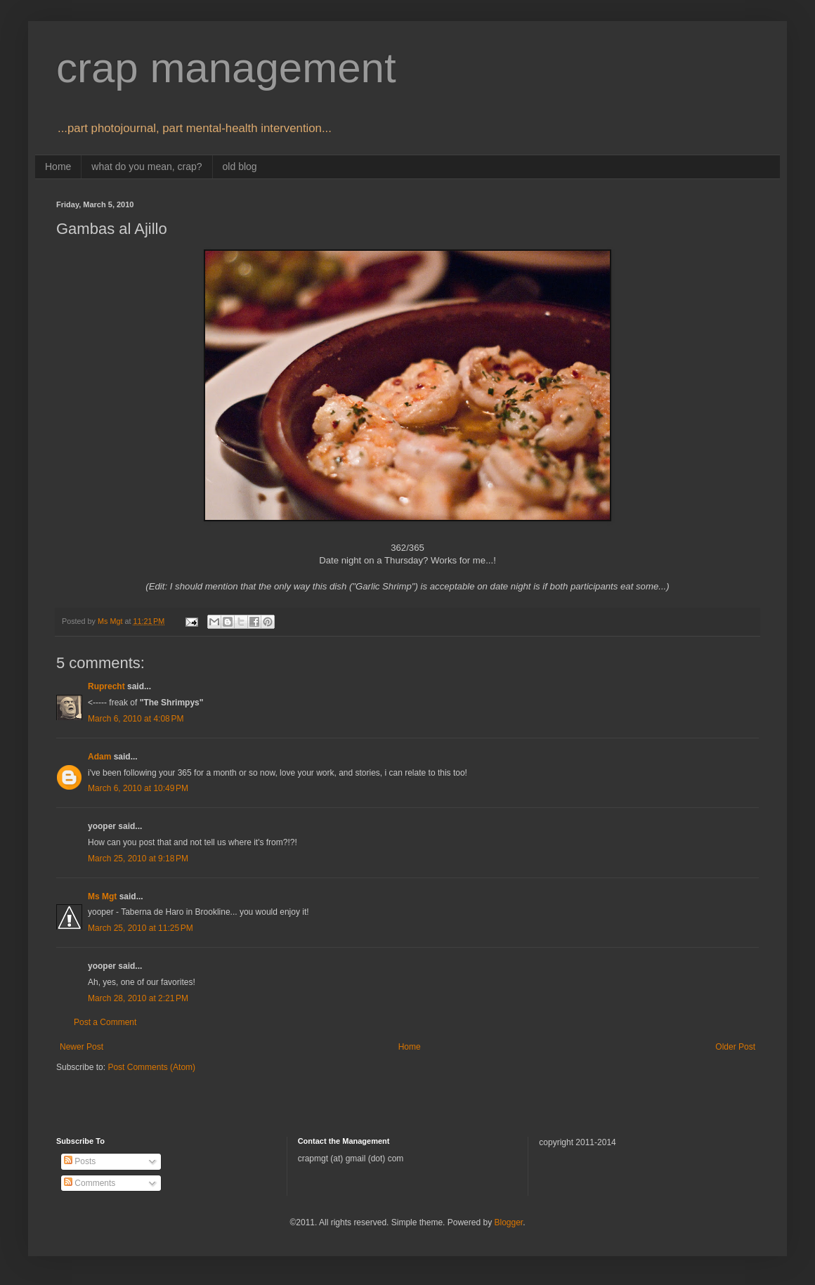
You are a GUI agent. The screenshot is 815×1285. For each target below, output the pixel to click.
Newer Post (81, 1047)
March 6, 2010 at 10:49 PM (138, 788)
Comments (89, 1183)
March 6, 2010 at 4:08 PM (135, 719)
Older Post (735, 1047)
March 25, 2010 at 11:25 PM (140, 928)
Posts (80, 1161)
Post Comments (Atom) (151, 1067)
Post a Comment (105, 1022)
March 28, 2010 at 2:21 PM (138, 998)
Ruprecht (106, 686)
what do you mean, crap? (146, 166)
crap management (226, 67)
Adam (99, 757)
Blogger (508, 1222)
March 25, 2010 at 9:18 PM (138, 858)
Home (58, 166)
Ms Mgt (102, 896)
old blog (240, 166)
